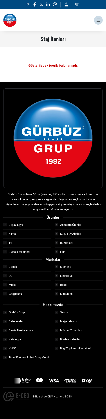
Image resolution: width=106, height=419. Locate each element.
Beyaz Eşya (13, 224)
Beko (61, 284)
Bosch (10, 266)
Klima (9, 233)
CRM (50, 396)
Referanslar (13, 321)
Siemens (63, 266)
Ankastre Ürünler (68, 224)
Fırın (60, 251)
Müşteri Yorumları (68, 330)
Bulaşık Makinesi (16, 251)
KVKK (9, 348)
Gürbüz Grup (14, 312)
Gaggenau (12, 293)
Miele (9, 284)
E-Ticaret (37, 396)
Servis (61, 312)
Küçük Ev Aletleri (68, 233)
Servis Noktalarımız (18, 330)
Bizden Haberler (67, 339)
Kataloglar (12, 339)
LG (7, 275)
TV (7, 242)
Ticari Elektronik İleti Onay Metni (26, 357)
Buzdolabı (64, 242)
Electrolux (63, 275)
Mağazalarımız (67, 321)
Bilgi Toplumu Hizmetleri (73, 348)
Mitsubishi (64, 293)
